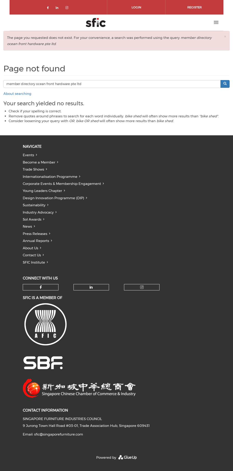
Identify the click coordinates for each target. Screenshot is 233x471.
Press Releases (35, 234)
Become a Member (39, 162)
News (27, 226)
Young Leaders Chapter (42, 191)
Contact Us (32, 255)
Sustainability (34, 205)
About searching (17, 93)
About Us (30, 248)
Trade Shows (33, 169)
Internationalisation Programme (50, 176)
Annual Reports (36, 241)
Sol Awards (32, 219)
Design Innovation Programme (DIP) (53, 198)
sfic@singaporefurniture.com (58, 434)
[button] (225, 36)
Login (136, 7)
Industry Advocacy (38, 212)
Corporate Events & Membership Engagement (62, 183)
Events (28, 155)
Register (194, 7)
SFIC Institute (34, 262)
